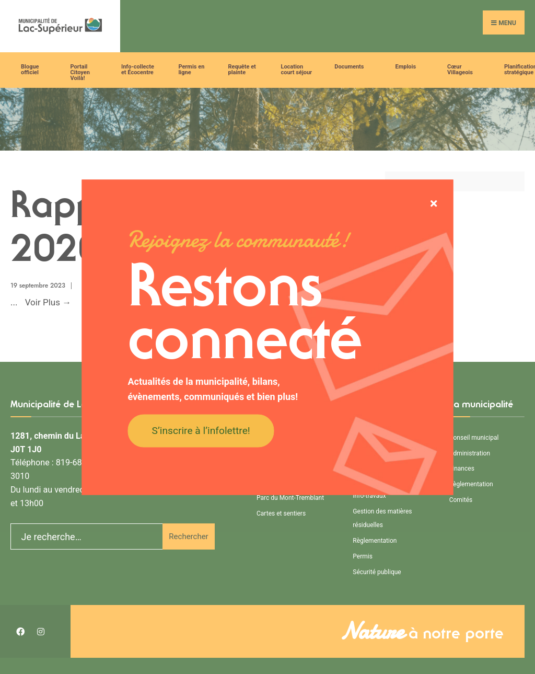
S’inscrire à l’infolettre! (201, 431)
